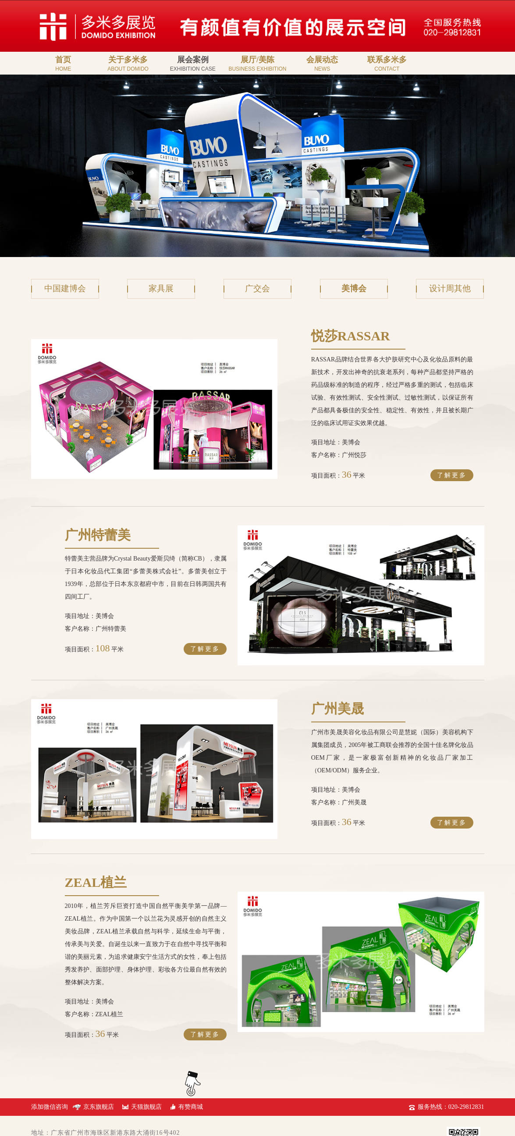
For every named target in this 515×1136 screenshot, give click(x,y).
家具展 (161, 289)
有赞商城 (192, 1056)
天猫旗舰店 (147, 1056)
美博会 (354, 289)
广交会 (257, 289)
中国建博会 (65, 289)
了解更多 (452, 462)
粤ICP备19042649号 (60, 1118)
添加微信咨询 (50, 1056)
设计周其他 (450, 289)
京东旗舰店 (100, 1056)
